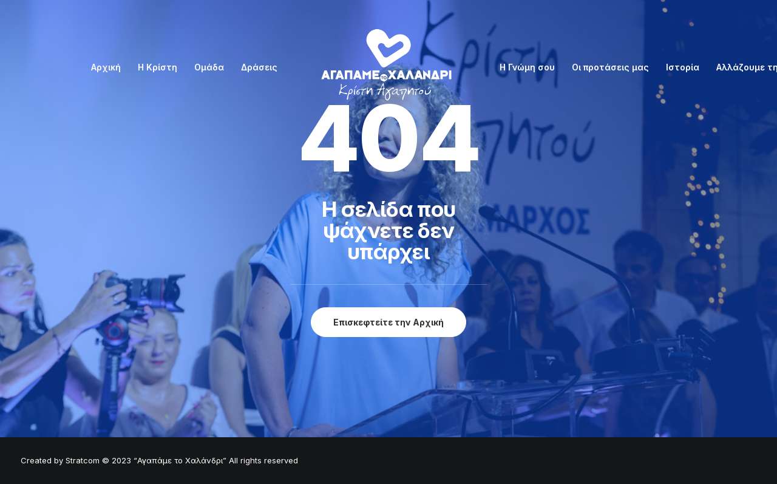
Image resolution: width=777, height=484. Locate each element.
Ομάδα (209, 67)
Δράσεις (259, 67)
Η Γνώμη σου (527, 67)
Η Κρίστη (157, 67)
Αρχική (106, 67)
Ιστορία (682, 67)
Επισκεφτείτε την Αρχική (388, 322)
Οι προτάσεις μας (610, 67)
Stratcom (83, 460)
